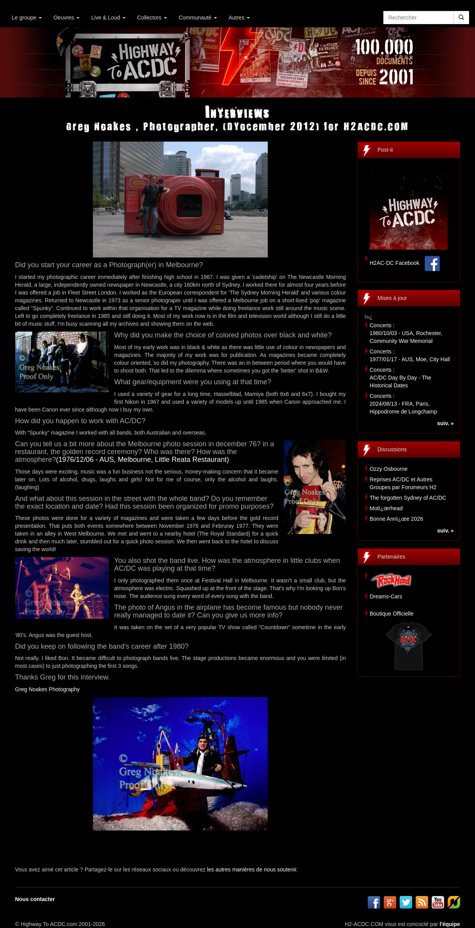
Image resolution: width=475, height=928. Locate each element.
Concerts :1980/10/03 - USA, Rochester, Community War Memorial (406, 333)
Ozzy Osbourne (388, 469)
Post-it (385, 150)
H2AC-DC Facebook (395, 263)
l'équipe (449, 924)
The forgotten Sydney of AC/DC (408, 498)
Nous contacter (35, 899)
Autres (239, 17)
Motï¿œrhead (386, 508)
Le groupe (27, 17)
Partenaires (391, 557)
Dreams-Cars (386, 596)
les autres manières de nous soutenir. (252, 869)
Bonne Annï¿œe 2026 (396, 519)
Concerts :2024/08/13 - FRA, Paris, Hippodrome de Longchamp (403, 404)
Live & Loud (108, 17)
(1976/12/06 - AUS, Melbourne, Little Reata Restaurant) (142, 459)
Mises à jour (392, 298)
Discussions (392, 449)
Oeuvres (66, 17)
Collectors (152, 17)
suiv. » (445, 423)
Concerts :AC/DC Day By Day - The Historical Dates (400, 378)
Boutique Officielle (392, 613)
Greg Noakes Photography (47, 689)
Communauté (198, 17)
